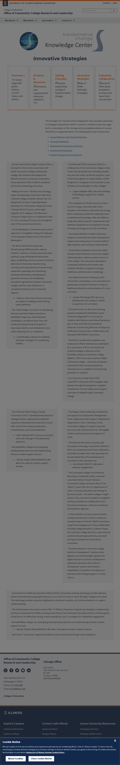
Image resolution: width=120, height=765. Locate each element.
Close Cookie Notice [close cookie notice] (41, 758)
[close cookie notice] (115, 740)
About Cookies (15, 758)
